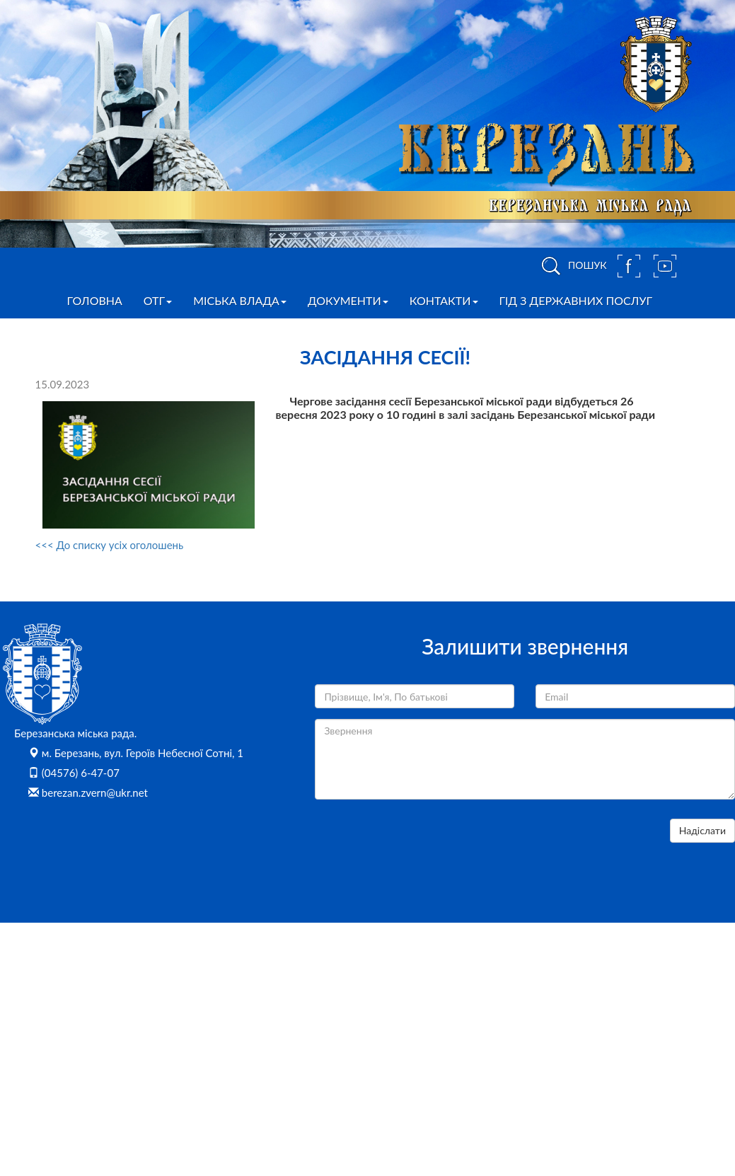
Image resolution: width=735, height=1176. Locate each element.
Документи (348, 300)
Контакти (444, 300)
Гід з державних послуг (576, 300)
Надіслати (702, 830)
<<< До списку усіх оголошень (109, 544)
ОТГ (158, 300)
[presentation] (422, 846)
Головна (94, 300)
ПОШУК (571, 266)
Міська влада (240, 300)
